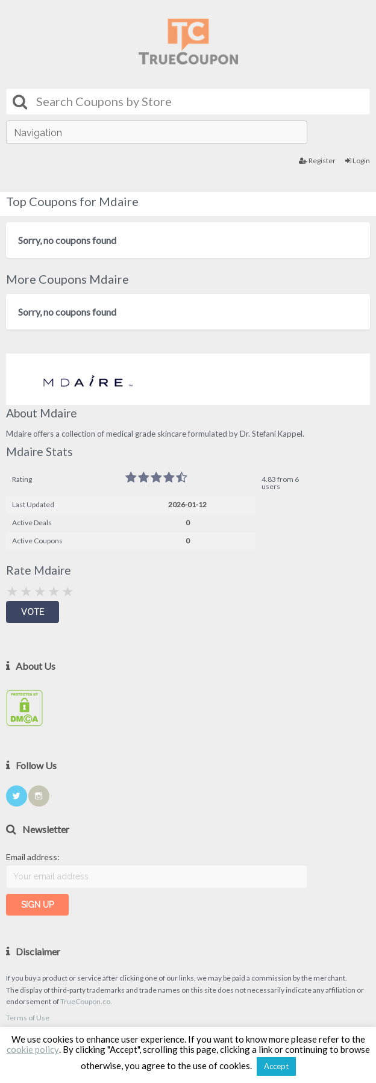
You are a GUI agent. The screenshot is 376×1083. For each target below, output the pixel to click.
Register (317, 160)
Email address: (33, 857)
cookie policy (33, 1049)
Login (357, 160)
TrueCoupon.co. (86, 1001)
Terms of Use (27, 1017)
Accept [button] (276, 1066)
